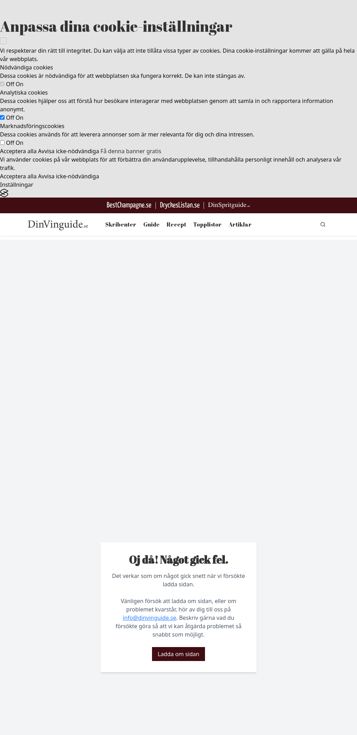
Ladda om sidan (178, 654)
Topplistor (207, 224)
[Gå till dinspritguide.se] (229, 205)
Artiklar (240, 224)
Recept (176, 224)
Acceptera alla (18, 151)
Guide (151, 224)
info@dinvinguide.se (149, 618)
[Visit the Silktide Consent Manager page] (178, 193)
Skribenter (120, 224)
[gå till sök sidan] (323, 224)
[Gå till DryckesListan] (179, 205)
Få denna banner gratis (130, 151)
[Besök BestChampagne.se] (129, 205)
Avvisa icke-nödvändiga (68, 151)
